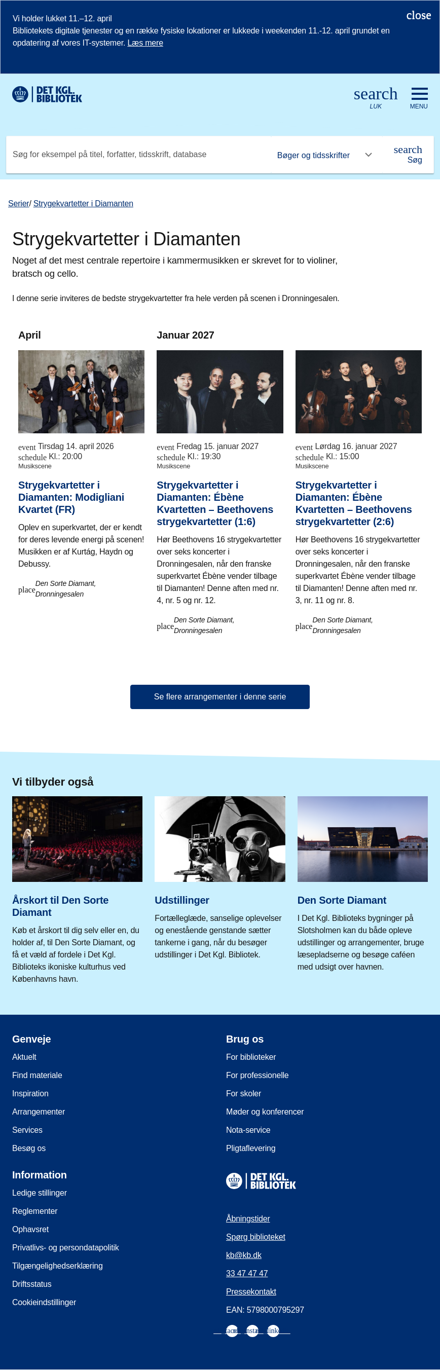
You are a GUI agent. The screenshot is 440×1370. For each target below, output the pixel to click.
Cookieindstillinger (44, 1302)
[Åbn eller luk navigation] (419, 99)
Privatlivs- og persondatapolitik (65, 1247)
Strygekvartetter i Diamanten (83, 203)
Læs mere (145, 43)
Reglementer (34, 1211)
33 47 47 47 (247, 1273)
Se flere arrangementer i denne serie (220, 696)
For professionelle (257, 1075)
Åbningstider (248, 1218)
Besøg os (29, 1148)
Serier (18, 203)
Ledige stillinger (39, 1193)
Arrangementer (38, 1111)
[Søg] (408, 154)
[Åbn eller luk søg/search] (376, 98)
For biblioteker (251, 1057)
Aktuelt (24, 1057)
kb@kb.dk (244, 1255)
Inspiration (30, 1093)
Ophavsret (30, 1229)
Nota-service (248, 1130)
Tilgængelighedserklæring (57, 1266)
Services (27, 1130)
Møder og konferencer (265, 1111)
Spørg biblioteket (255, 1237)
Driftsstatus (32, 1284)
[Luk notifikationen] (418, 15)
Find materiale (37, 1075)
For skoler (243, 1093)
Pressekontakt (251, 1291)
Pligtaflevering (251, 1148)
